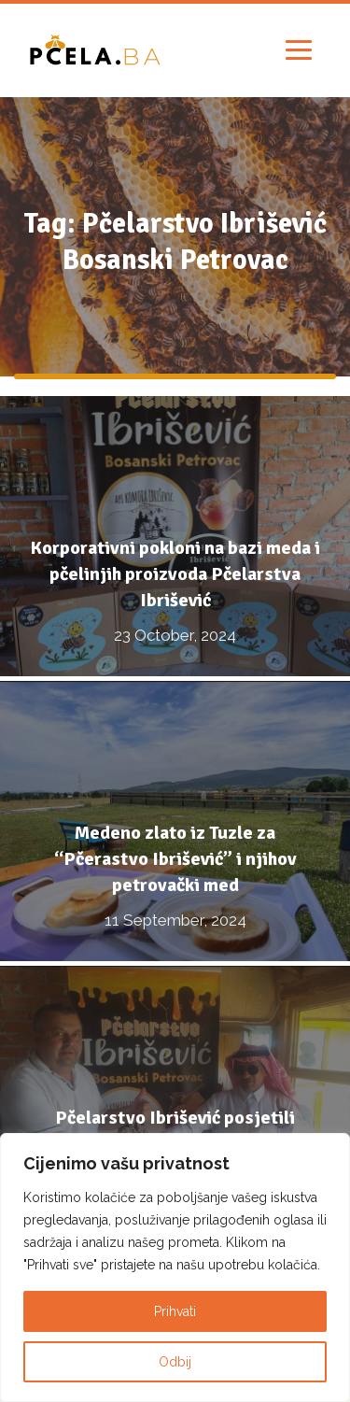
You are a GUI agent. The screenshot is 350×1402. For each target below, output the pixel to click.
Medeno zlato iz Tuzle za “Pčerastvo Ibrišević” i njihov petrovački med (175, 859)
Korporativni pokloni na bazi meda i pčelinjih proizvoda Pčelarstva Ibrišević (175, 574)
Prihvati (175, 1311)
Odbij (175, 1361)
